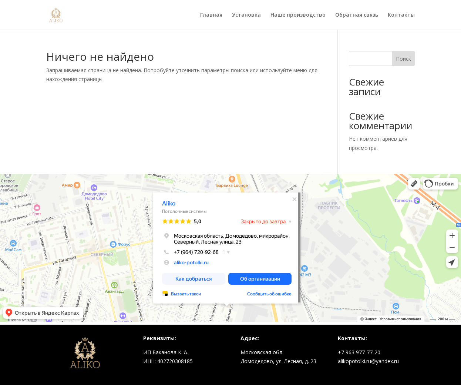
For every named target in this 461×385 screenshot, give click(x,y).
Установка (246, 15)
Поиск (403, 58)
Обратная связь (356, 15)
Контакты (401, 15)
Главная (211, 15)
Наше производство (298, 15)
